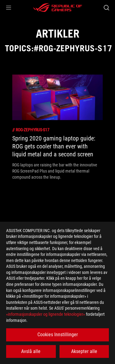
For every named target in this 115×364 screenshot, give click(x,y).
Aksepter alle (84, 351)
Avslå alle (30, 351)
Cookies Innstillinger (57, 334)
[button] (8, 7)
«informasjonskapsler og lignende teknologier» (45, 314)
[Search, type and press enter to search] (106, 7)
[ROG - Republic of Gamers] (57, 7)
